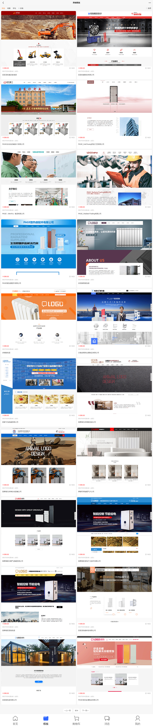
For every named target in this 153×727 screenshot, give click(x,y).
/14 (76, 710)
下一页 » (85, 710)
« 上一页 (68, 710)
